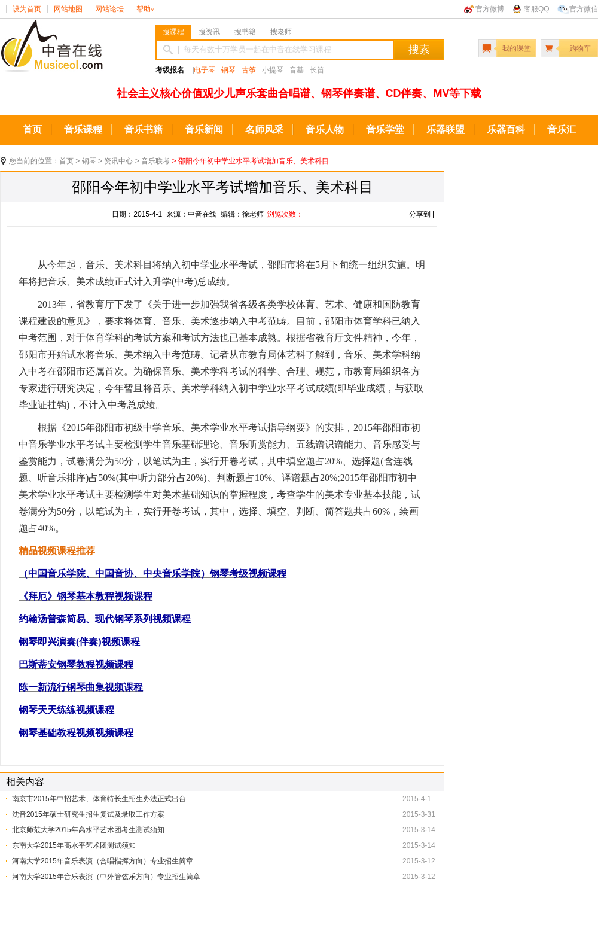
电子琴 (204, 70)
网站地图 (68, 9)
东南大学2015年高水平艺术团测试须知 (74, 845)
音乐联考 (155, 161)
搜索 (419, 50)
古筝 (249, 70)
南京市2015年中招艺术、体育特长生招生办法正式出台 (99, 799)
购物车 (580, 48)
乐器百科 (506, 129)
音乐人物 (325, 129)
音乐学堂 (385, 129)
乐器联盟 (445, 129)
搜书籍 (245, 32)
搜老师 (281, 32)
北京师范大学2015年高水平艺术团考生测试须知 (88, 830)
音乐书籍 (143, 129)
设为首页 (27, 9)
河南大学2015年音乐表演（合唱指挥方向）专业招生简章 (102, 861)
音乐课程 (83, 129)
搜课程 (173, 32)
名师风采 (264, 129)
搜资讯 (209, 32)
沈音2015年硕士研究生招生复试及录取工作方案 (88, 814)
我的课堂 (516, 48)
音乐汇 (561, 129)
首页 (32, 129)
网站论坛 (109, 9)
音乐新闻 (204, 129)
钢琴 (228, 70)
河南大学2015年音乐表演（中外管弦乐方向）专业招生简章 (106, 876)
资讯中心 (118, 161)
